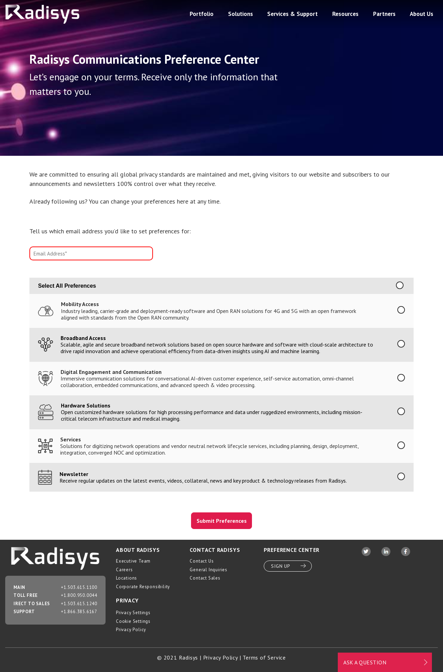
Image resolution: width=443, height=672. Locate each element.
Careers (124, 570)
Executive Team (133, 561)
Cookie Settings (133, 621)
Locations (126, 578)
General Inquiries (208, 570)
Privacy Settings (133, 613)
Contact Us (202, 561)
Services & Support (292, 14)
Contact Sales (205, 578)
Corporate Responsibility (143, 587)
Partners (384, 14)
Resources (345, 14)
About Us (421, 14)
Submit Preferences (222, 520)
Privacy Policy (131, 630)
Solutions (240, 14)
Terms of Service (264, 657)
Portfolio (202, 14)
